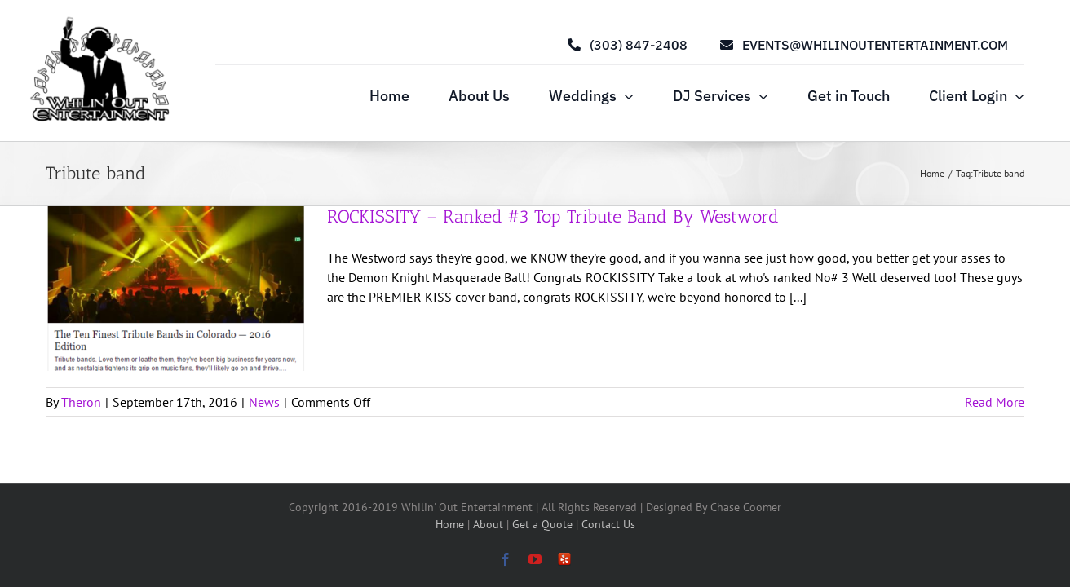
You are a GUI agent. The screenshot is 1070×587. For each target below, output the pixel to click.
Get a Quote (544, 524)
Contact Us (608, 524)
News (264, 402)
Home (451, 524)
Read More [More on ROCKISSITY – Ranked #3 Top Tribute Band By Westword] (994, 402)
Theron (81, 402)
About (489, 524)
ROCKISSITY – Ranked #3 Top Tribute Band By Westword (553, 216)
